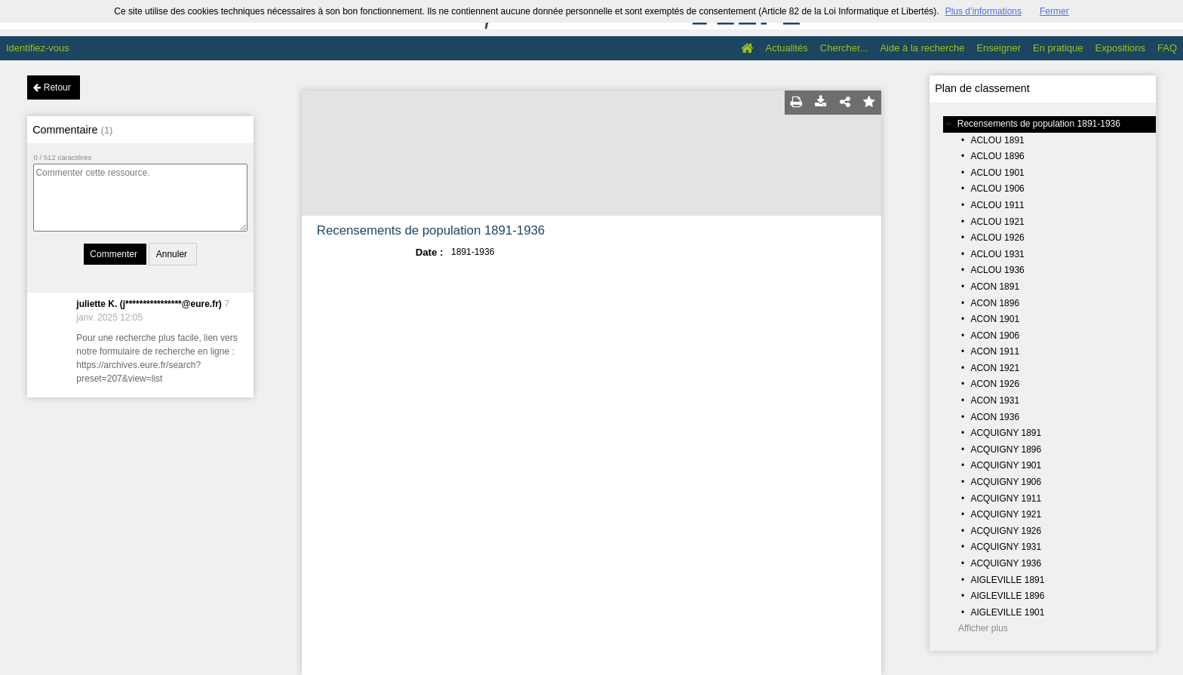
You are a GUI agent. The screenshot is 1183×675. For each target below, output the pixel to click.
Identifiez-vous (37, 48)
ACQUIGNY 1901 (1005, 465)
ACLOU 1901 (997, 172)
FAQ (1167, 48)
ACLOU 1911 (997, 205)
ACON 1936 (994, 417)
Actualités (786, 48)
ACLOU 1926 (997, 237)
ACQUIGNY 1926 (1005, 531)
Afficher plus (983, 628)
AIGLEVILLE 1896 (1007, 596)
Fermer (1054, 11)
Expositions (1120, 48)
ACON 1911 (994, 351)
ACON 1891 (994, 286)
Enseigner (998, 48)
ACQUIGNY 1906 (1005, 482)
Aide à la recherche (922, 48)
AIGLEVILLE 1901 (1007, 612)
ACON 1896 (994, 303)
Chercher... (844, 48)
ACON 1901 (994, 319)
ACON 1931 (994, 400)
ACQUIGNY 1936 (1005, 563)
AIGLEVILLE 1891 (1007, 580)
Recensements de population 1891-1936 (1038, 123)
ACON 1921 (994, 368)
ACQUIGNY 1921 (1005, 514)
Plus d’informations (983, 11)
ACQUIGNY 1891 (1005, 433)
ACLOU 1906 (997, 188)
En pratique (1058, 48)
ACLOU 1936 (997, 270)
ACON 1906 (994, 335)
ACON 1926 (994, 384)
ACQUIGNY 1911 (1005, 498)
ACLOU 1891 (997, 140)
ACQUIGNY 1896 (1005, 449)
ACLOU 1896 (997, 156)
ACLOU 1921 (997, 221)
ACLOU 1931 (997, 254)
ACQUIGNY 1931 (1005, 547)
